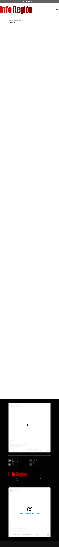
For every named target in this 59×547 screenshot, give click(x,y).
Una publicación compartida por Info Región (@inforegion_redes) (29, 450)
